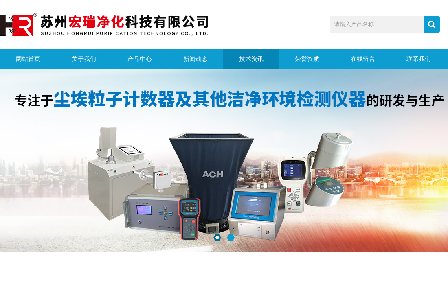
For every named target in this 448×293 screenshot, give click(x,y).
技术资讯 (251, 59)
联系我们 (418, 59)
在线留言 (363, 59)
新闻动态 (195, 59)
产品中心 (139, 59)
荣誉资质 (307, 59)
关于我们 (84, 59)
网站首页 (28, 59)
